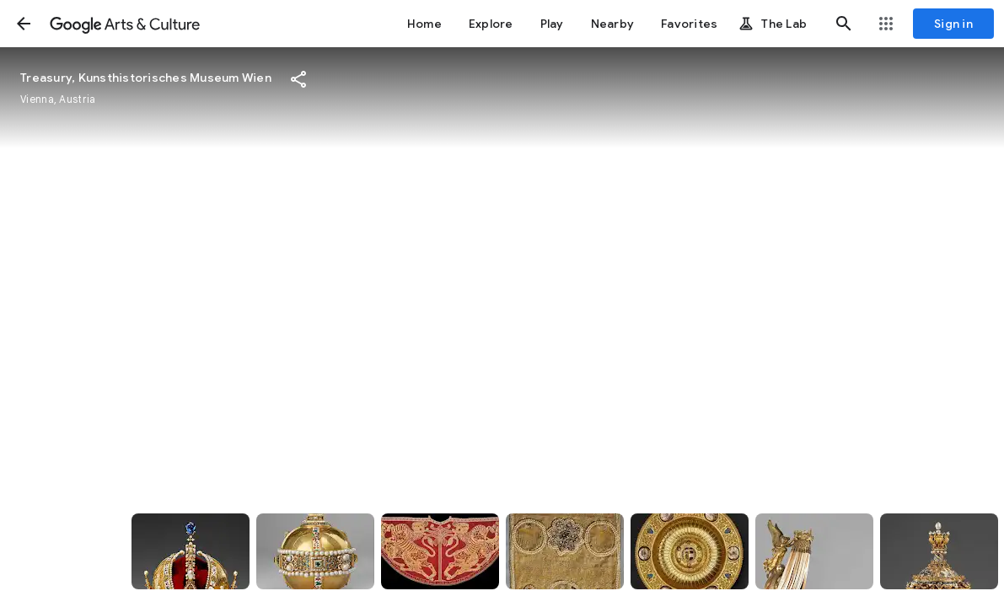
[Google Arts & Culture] (124, 23)
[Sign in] (953, 23)
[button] (23, 23)
